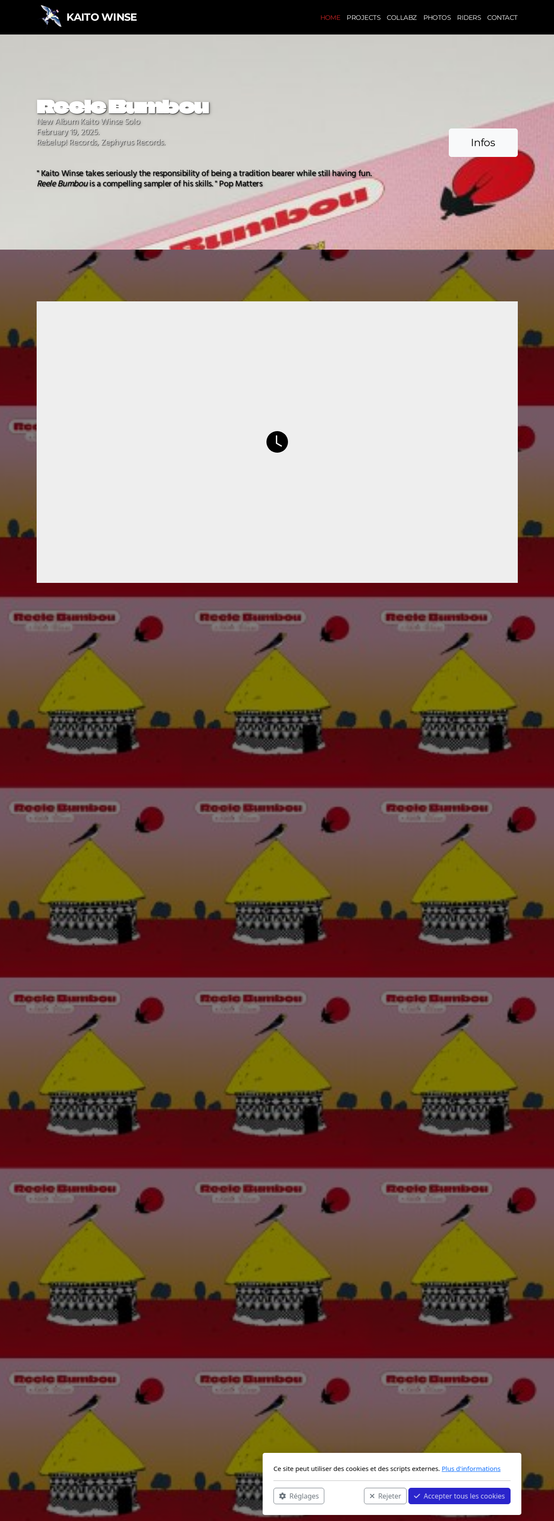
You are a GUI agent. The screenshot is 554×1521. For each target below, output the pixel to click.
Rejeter (270, 1495)
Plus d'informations (356, 1468)
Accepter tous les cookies (344, 1495)
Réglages (184, 1495)
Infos (483, 142)
